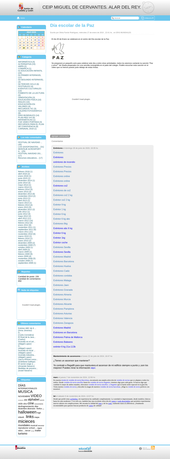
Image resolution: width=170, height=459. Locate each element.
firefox (39, 408)
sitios (20, 430)
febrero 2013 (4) (25, 205)
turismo (22, 433)
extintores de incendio (64, 162)
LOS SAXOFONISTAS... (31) (31, 147)
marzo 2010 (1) (25, 236)
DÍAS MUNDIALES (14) (28, 115)
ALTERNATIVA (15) (26, 64)
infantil (21, 417)
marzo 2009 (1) (25, 252)
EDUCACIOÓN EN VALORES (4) (26, 105)
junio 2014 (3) (24, 183)
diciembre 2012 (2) (26, 209)
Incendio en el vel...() (26, 342)
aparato (42, 400)
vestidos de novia (70, 387)
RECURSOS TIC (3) (27, 109)
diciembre (22, 408)
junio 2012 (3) (24, 214)
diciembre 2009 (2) (26, 243)
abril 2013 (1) (24, 200)
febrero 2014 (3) (25, 189)
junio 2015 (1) (24, 178)
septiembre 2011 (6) (27, 229)
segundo (36, 428)
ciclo (20, 403)
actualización (20, 400)
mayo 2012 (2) (24, 216)
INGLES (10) (24, 102)
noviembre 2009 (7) (27, 245)
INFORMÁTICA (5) (26, 62)
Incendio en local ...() (26, 351)
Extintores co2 (60, 186)
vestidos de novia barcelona (110, 387)
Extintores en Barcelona (65, 332)
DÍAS (21, 385)
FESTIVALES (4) (25, 86)
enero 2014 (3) (24, 192)
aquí (93, 368)
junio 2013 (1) (24, 198)
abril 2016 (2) (24, 174)
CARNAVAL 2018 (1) (27, 129)
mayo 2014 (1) (24, 185)
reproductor (23, 428)
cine (31, 403)
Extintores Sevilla (62, 252)
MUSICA (25, 392)
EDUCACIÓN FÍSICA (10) (29, 100)
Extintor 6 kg (59, 233)
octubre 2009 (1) (25, 247)
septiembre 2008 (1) (27, 263)
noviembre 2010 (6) (27, 234)
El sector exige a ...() (26, 365)
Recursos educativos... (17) (30, 158)
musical (34, 425)
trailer (38, 430)
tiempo (32, 431)
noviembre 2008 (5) (27, 258)
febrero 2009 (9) (25, 254)
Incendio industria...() (27, 356)
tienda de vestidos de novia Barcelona (75, 380)
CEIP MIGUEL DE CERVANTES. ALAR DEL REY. (91, 7)
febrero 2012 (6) (25, 223)
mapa (36, 417)
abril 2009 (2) (24, 249)
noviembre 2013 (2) (27, 196)
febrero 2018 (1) (25, 171)
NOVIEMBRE (24, 396)
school (32, 428)
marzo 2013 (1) (25, 203)
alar (25, 400)
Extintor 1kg (59, 238)
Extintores (58, 157)
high (39, 413)
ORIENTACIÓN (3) (26, 97)
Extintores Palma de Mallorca (67, 337)
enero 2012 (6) (24, 225)
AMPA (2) (22, 66)
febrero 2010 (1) (25, 238)
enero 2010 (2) (24, 241)
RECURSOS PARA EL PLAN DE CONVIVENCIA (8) (31, 125)
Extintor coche (60, 242)
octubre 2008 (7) (25, 261)
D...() (26, 334)
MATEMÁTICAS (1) (26, 120)
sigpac (39, 428)
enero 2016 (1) (24, 176)
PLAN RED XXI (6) (26, 117)
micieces (26, 421)
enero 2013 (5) (24, 207)
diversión (31, 408)
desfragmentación (26, 406)
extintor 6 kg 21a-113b (64, 347)
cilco (25, 404)
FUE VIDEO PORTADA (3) (30, 122)
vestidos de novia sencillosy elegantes (103, 385)
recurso (41, 425)
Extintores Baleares (63, 342)
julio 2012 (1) (24, 212)
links (30, 416)
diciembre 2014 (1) (26, 180)
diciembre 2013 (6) (26, 194)
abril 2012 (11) (24, 218)
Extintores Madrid (62, 328)
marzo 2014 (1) (25, 187)
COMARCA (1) (24, 68)
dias (36, 406)
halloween (27, 412)
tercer (27, 430)
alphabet (33, 399)
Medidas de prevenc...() (28, 369)
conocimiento (38, 404)
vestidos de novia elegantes (100, 382)
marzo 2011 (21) (25, 232)
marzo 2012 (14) (25, 220)
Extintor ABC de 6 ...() (27, 329)
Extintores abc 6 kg (62, 228)
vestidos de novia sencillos (73, 382)
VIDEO (36, 396)
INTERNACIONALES (27, 388)
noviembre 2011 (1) (27, 227)
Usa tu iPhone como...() (28, 360)
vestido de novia (134, 387)
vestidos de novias (123, 380)
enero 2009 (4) (24, 256)
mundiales (24, 425)
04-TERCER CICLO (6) (28, 84)
